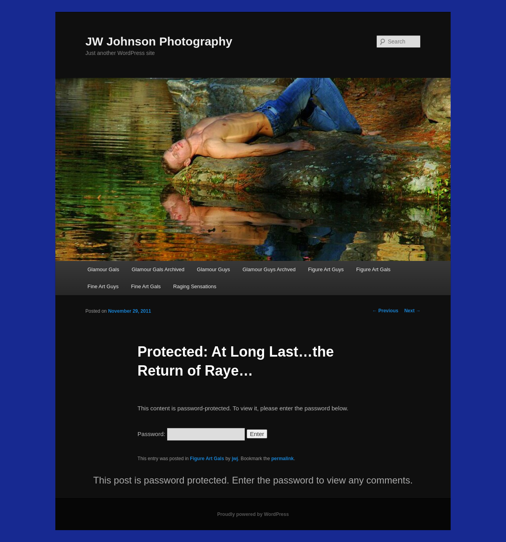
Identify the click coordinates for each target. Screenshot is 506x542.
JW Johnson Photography (158, 41)
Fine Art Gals (145, 286)
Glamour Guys (213, 269)
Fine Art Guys (103, 286)
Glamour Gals (103, 269)
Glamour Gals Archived (158, 269)
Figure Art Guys (326, 269)
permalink (282, 458)
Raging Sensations (194, 286)
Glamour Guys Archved (268, 269)
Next (412, 310)
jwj (235, 458)
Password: (191, 434)
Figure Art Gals (373, 269)
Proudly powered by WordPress (253, 514)
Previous (385, 310)
